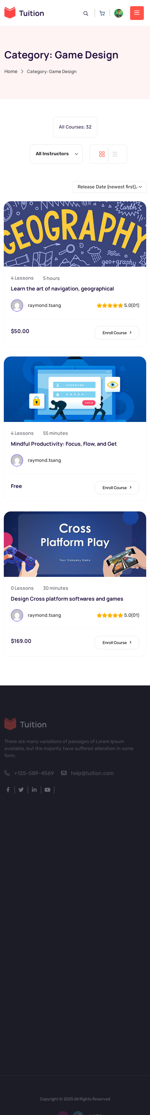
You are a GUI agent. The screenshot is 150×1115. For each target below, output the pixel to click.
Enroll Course (117, 332)
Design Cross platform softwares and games (67, 598)
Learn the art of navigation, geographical (62, 288)
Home (11, 71)
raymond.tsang (44, 305)
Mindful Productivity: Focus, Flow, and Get (64, 443)
